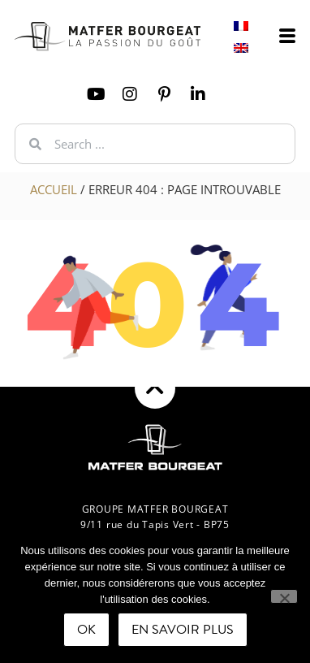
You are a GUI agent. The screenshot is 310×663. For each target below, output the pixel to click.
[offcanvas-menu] (287, 37)
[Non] (284, 596)
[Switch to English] (241, 47)
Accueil (53, 189)
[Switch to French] (241, 26)
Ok (86, 629)
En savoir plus (182, 629)
